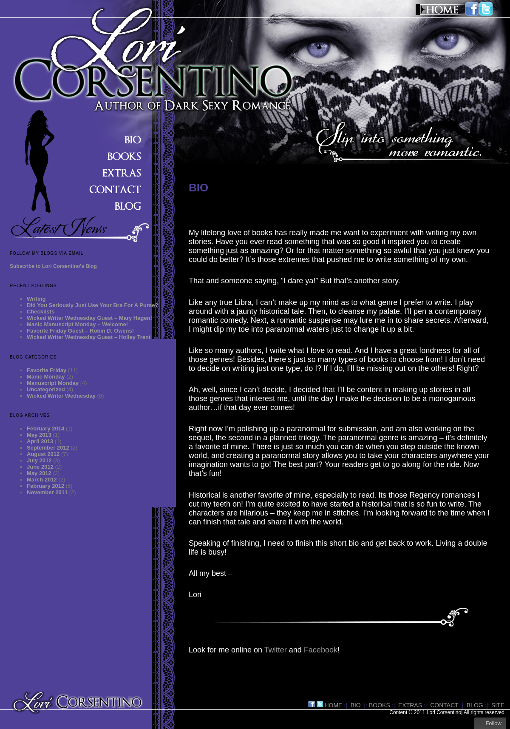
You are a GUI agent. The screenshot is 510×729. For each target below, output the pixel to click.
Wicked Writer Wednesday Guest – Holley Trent (88, 337)
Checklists (40, 311)
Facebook (320, 650)
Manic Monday (46, 376)
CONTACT (444, 705)
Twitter (275, 650)
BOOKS (379, 705)
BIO (356, 705)
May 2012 (39, 473)
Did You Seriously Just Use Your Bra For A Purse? (92, 305)
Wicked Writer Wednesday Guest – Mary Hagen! (89, 318)
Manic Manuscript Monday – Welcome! (77, 324)
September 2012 (48, 447)
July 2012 (39, 460)
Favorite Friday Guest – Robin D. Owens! (80, 330)
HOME (333, 705)
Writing (36, 299)
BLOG (475, 705)
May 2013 (39, 435)
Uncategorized (46, 389)
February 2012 (45, 486)
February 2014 (45, 428)
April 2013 (40, 441)
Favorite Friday (46, 370)
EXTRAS (410, 705)
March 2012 (42, 479)
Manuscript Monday (53, 383)
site (497, 705)
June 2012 (40, 467)
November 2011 (47, 492)
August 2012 (43, 454)
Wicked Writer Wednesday (61, 396)
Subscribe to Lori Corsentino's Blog (53, 266)
